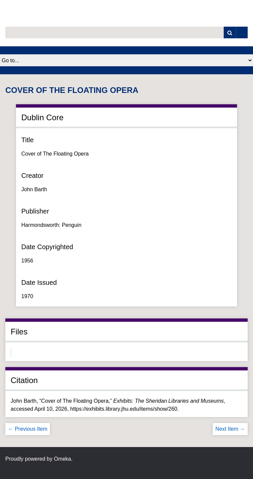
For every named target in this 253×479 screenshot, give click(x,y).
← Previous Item (27, 429)
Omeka (62, 459)
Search (230, 32)
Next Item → (230, 429)
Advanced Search (242, 32)
